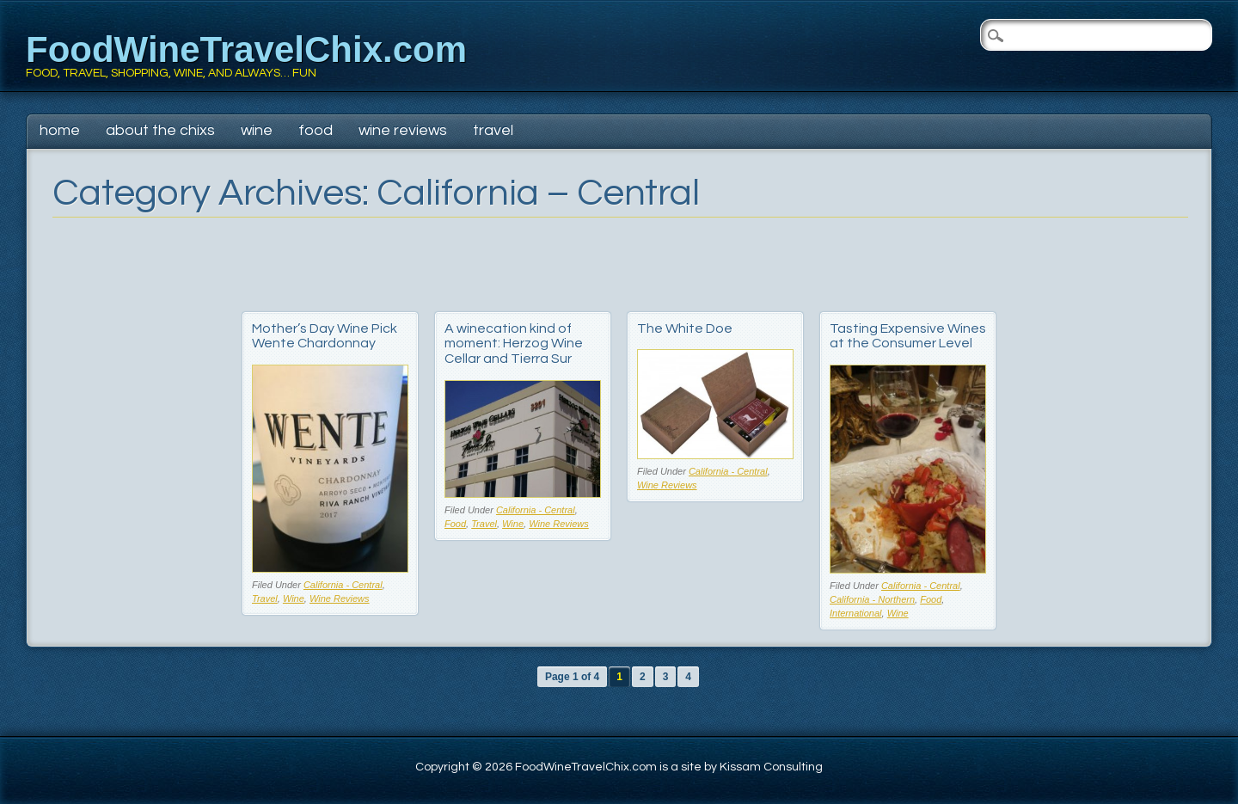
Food (315, 130)
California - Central (343, 585)
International (856, 613)
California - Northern (872, 599)
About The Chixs (160, 130)
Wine (257, 130)
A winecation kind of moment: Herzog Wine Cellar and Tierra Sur (513, 343)
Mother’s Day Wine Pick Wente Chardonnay (324, 336)
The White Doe (684, 328)
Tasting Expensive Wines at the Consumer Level (908, 336)
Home (60, 130)
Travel (493, 130)
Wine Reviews (403, 130)
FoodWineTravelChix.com (246, 49)
